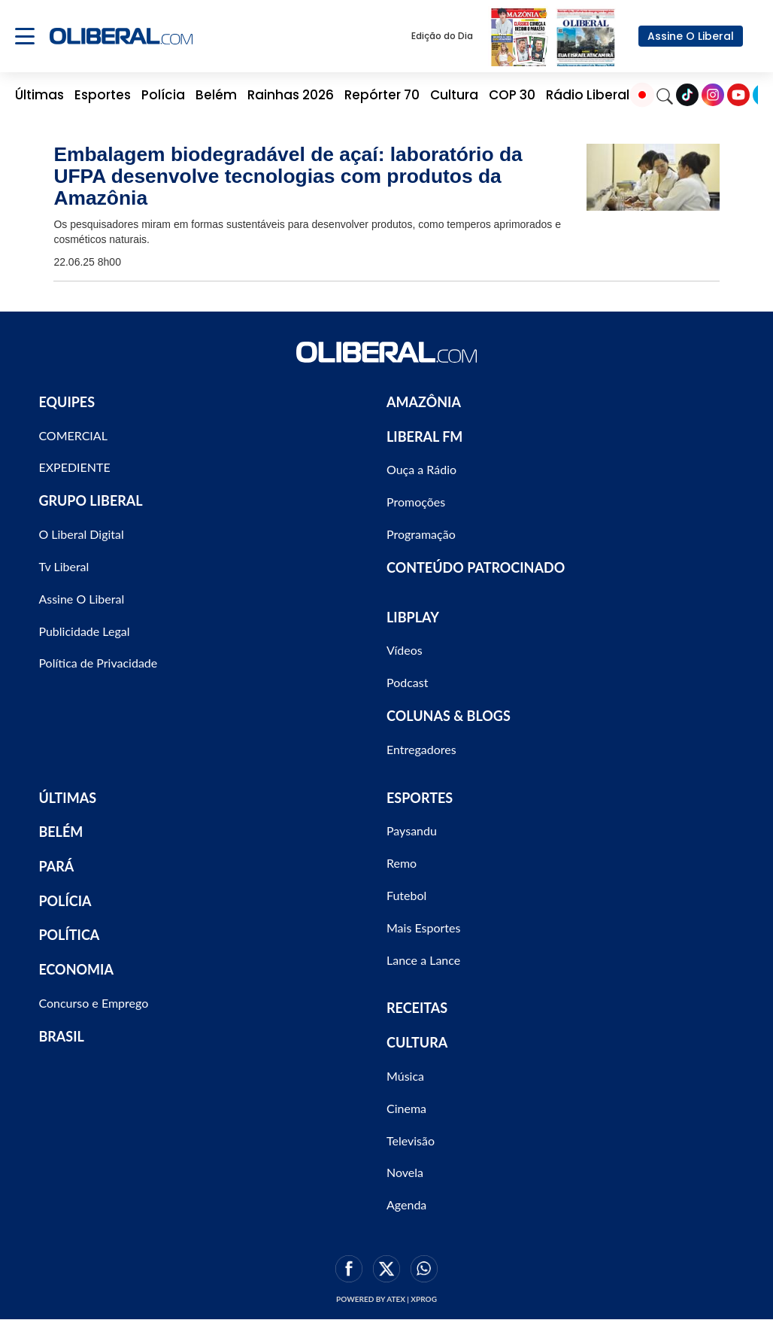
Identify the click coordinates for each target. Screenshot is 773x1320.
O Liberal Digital (80, 534)
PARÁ (56, 866)
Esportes (102, 95)
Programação (421, 534)
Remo (401, 863)
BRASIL (61, 1036)
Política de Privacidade (97, 662)
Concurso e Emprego (93, 1003)
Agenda (406, 1204)
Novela (404, 1172)
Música (405, 1076)
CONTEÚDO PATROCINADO (475, 567)
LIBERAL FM (424, 436)
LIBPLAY (412, 617)
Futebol (406, 895)
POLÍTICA (68, 934)
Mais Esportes (423, 927)
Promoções (415, 501)
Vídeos (404, 650)
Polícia (163, 95)
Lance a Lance (423, 960)
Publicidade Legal (83, 631)
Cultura (454, 95)
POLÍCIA (64, 901)
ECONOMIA (76, 969)
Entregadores (421, 749)
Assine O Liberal (690, 36)
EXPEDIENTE (74, 467)
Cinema (406, 1108)
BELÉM (60, 831)
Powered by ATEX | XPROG (386, 1298)
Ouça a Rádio (421, 469)
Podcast (407, 682)
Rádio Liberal (587, 95)
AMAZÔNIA (423, 402)
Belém (216, 95)
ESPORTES (419, 797)
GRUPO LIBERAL (90, 500)
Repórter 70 (382, 95)
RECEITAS (416, 1007)
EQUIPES (66, 402)
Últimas (39, 95)
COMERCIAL (73, 435)
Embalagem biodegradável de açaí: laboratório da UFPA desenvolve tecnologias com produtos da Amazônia (287, 176)
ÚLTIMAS (67, 797)
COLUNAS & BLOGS (448, 715)
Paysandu (411, 830)
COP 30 (512, 95)
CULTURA (416, 1042)
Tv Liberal (63, 566)
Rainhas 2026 (290, 95)
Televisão (410, 1140)
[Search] (664, 95)
